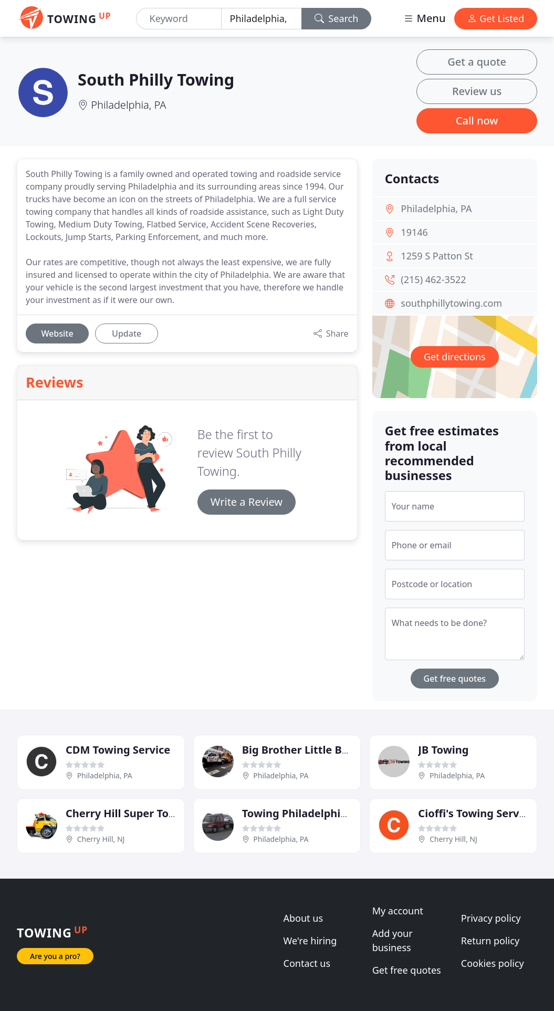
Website (57, 333)
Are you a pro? (55, 956)
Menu (424, 18)
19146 (414, 232)
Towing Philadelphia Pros (307, 813)
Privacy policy (491, 918)
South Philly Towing (156, 79)
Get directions (455, 356)
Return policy (490, 940)
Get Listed (495, 18)
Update (126, 333)
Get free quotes (455, 678)
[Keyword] (178, 18)
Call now (477, 120)
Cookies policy (492, 963)
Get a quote (476, 62)
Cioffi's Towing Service (476, 813)
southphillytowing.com (451, 303)
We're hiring (310, 940)
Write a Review (247, 502)
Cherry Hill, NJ (101, 839)
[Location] (261, 18)
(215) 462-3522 (433, 279)
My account (397, 910)
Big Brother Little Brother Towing (328, 750)
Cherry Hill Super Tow (121, 813)
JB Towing (443, 750)
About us (303, 918)
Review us (476, 91)
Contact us (307, 963)
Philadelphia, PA (128, 105)
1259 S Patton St (437, 255)
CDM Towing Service (118, 750)
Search (337, 18)
